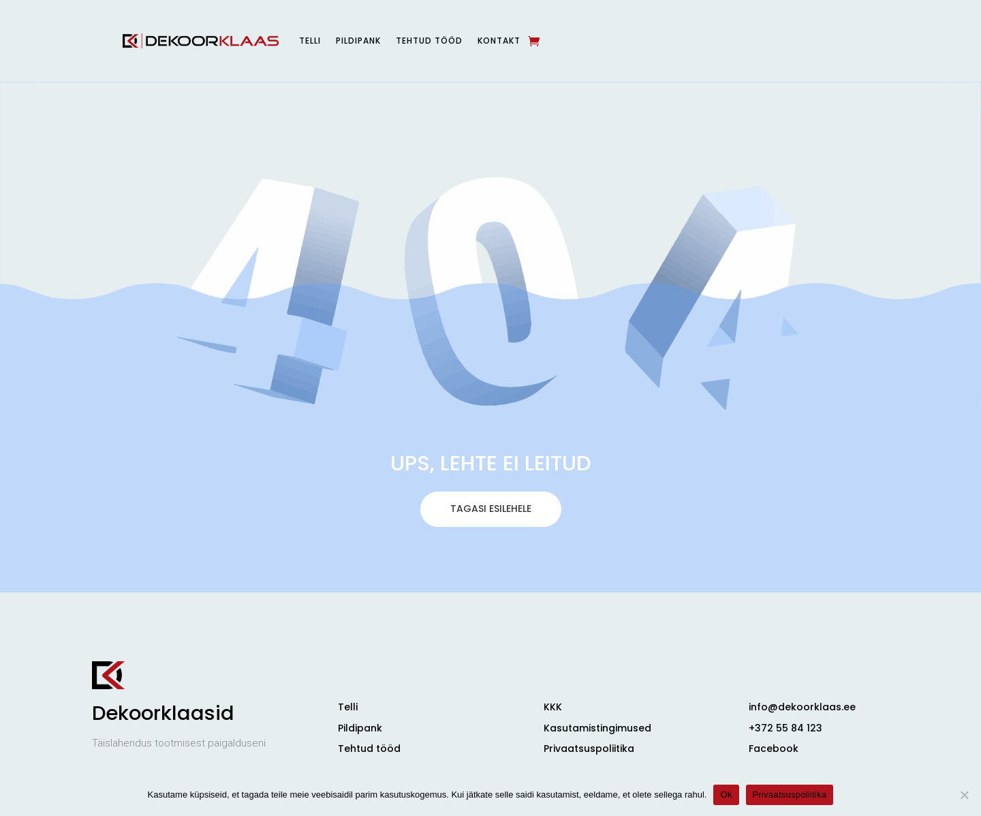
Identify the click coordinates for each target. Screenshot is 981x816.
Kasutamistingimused (597, 728)
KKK (553, 707)
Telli (310, 40)
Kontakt (499, 40)
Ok (726, 794)
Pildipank (358, 40)
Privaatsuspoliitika (589, 748)
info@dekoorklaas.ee (802, 707)
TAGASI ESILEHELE (490, 566)
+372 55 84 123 (785, 728)
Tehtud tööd (429, 40)
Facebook (773, 748)
